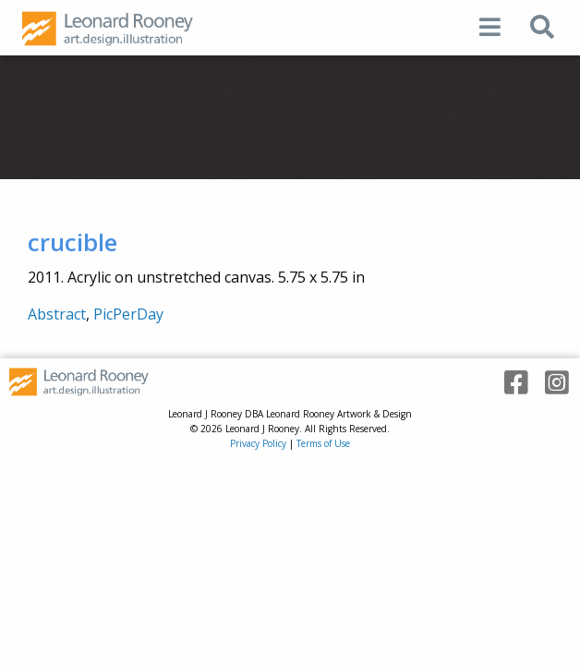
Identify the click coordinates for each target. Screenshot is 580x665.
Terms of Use (323, 443)
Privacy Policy (258, 443)
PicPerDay (128, 314)
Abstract (57, 314)
